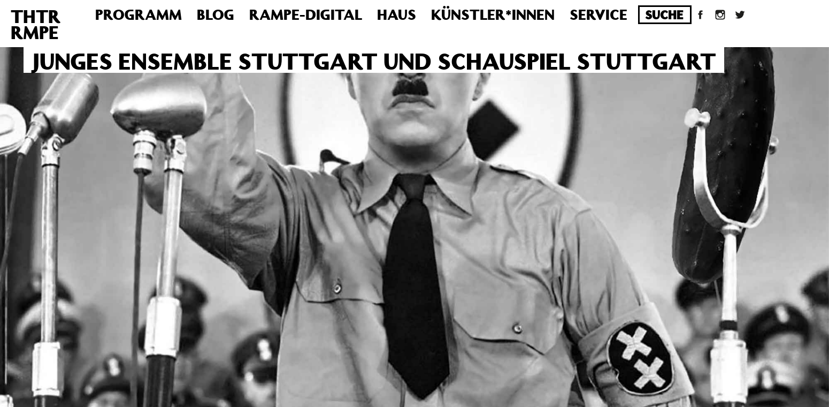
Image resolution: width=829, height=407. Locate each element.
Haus (396, 14)
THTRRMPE (35, 24)
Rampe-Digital (305, 14)
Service (598, 14)
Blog (215, 14)
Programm (138, 14)
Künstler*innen (493, 14)
